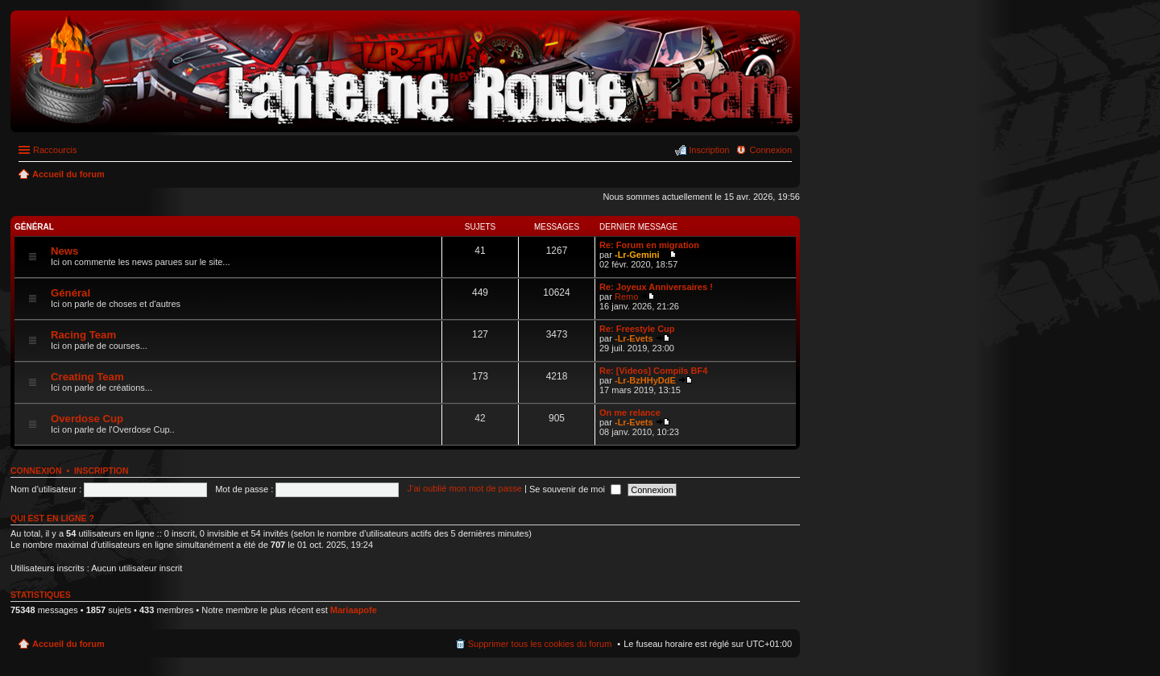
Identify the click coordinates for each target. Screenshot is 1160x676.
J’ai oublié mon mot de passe (464, 489)
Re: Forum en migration (649, 245)
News (64, 251)
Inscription (101, 470)
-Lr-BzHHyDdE (645, 380)
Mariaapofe (353, 610)
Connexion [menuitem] (770, 150)
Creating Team (87, 377)
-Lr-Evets (634, 338)
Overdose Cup (87, 419)
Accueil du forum (68, 644)
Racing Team (83, 335)
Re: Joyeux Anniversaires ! (656, 287)
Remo (626, 296)
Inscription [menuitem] (709, 150)
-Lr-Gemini (637, 254)
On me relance (630, 412)
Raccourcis (55, 150)
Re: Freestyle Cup (637, 329)
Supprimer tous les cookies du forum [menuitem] (540, 644)
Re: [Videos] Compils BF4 (653, 370)
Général (34, 226)
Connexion (36, 470)
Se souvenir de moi (575, 489)
